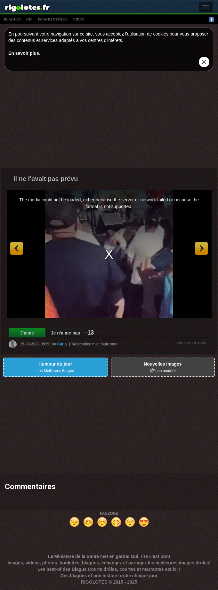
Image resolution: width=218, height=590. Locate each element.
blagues (12, 19)
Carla (62, 344)
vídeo (79, 19)
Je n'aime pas (65, 332)
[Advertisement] (109, 121)
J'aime (27, 332)
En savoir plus (23, 53)
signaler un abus (191, 342)
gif (29, 19)
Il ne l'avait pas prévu (45, 178)
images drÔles (53, 19)
